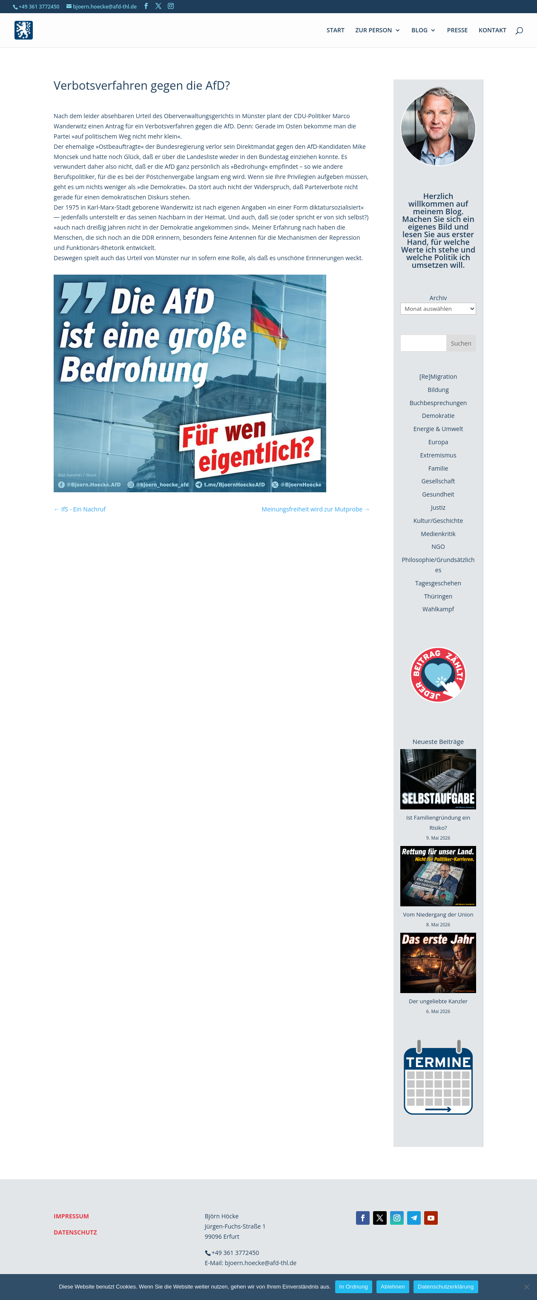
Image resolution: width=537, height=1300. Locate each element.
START (336, 30)
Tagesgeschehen (438, 583)
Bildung (438, 390)
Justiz (438, 507)
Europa (438, 442)
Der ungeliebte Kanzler (438, 1001)
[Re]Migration (438, 376)
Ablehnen (393, 1286)
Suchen (461, 343)
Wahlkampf (438, 609)
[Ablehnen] (526, 1287)
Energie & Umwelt (438, 429)
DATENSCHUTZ (75, 1232)
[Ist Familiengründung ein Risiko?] (438, 781)
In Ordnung (353, 1286)
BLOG (419, 30)
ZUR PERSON (373, 30)
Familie (438, 468)
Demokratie (438, 416)
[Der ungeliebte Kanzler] (438, 964)
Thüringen (438, 596)
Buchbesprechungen (438, 403)
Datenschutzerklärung (446, 1286)
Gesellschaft (438, 481)
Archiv (438, 298)
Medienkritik (438, 534)
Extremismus (438, 455)
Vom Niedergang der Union (438, 914)
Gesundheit (438, 494)
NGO (438, 546)
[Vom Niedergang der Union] (438, 878)
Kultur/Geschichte (438, 521)
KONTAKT (492, 30)
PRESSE (457, 30)
